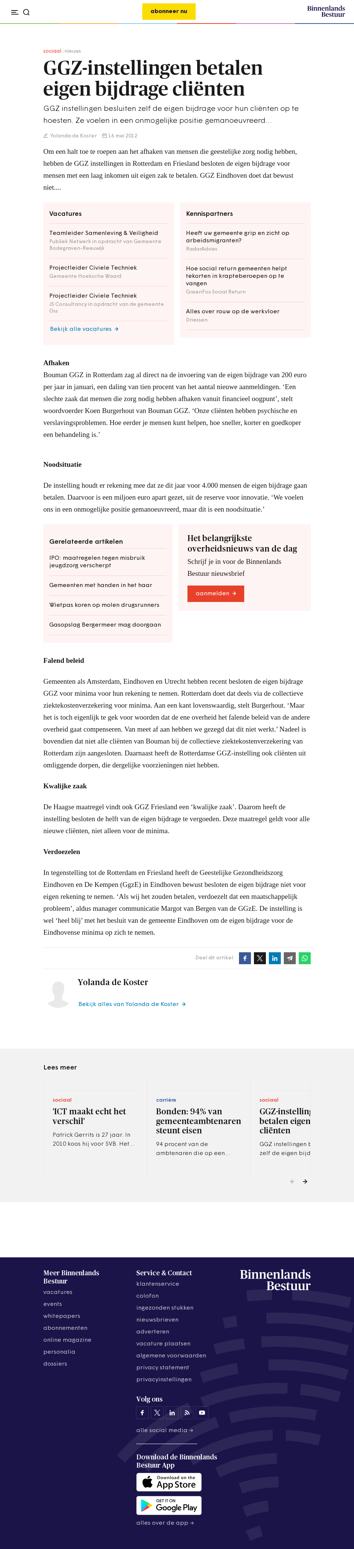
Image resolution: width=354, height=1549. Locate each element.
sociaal (52, 51)
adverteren (152, 1332)
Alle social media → (164, 1431)
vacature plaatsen (163, 1344)
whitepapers (61, 1316)
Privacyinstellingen (164, 1380)
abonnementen (65, 1328)
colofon (147, 1296)
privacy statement (162, 1368)
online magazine (67, 1340)
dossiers (55, 1364)
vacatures (57, 1292)
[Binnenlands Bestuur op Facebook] (142, 1413)
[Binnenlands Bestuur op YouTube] (202, 1413)
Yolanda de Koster (73, 136)
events (52, 1304)
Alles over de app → (165, 1523)
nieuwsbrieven (157, 1320)
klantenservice (157, 1284)
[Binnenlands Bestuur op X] (157, 1413)
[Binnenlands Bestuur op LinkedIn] (172, 1413)
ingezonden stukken (164, 1308)
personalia (59, 1352)
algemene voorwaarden (171, 1356)
